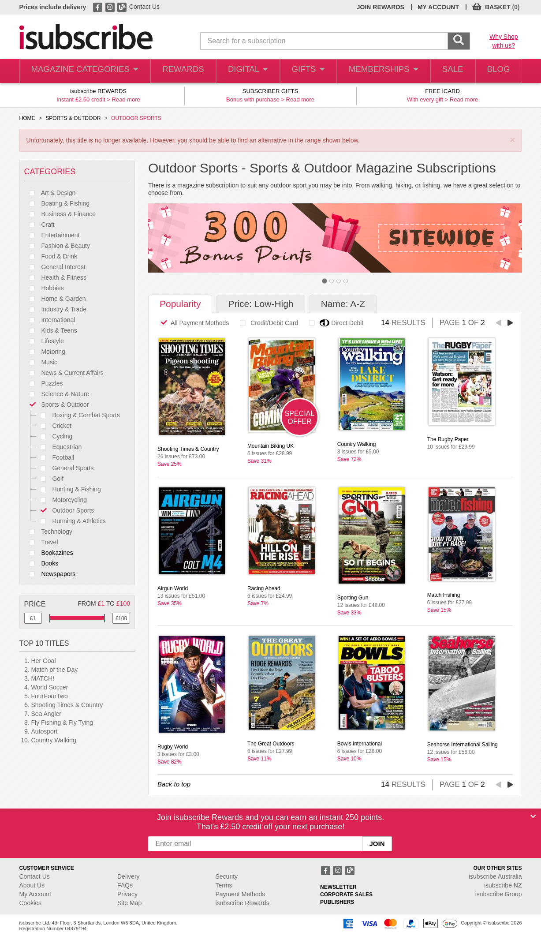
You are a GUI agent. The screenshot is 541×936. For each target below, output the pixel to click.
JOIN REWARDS (380, 7)
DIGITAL (241, 71)
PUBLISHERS (337, 902)
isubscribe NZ (503, 885)
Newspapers (50, 573)
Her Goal (43, 660)
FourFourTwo (49, 696)
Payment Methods (240, 894)
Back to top (173, 784)
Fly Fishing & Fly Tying (62, 722)
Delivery (128, 876)
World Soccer (49, 687)
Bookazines (48, 552)
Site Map (129, 902)
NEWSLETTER (338, 887)
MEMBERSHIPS (378, 71)
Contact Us (144, 6)
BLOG (496, 71)
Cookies (30, 902)
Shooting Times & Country (67, 704)
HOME (27, 118)
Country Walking (53, 740)
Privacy (127, 894)
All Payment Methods (192, 323)
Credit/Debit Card (266, 323)
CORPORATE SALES (346, 894)
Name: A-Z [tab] (343, 304)
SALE (447, 71)
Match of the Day (54, 669)
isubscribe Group (498, 894)
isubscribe (495, 876)
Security (227, 876)
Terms (224, 885)
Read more (126, 99)
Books (41, 563)
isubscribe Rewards (242, 902)
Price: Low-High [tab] (260, 304)
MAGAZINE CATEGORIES (80, 71)
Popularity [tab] (180, 304)
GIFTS (303, 71)
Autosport (44, 731)
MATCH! (43, 678)
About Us (32, 885)
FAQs (125, 885)
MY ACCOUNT (438, 7)
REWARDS (175, 71)
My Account (35, 894)
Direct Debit (333, 323)
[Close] (533, 816)
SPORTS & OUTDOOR (73, 118)
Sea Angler (46, 713)
